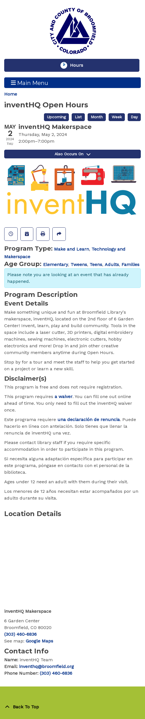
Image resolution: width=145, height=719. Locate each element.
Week (117, 117)
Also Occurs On (72, 154)
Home (10, 94)
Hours (79, 65)
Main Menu (29, 82)
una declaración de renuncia (88, 419)
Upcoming (56, 117)
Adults (112, 264)
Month (97, 117)
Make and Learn (71, 249)
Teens (96, 264)
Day (134, 117)
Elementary (55, 264)
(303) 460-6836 (20, 634)
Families (130, 264)
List (78, 117)
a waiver (63, 396)
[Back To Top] (72, 707)
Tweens (79, 264)
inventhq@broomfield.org (46, 666)
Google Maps (39, 641)
